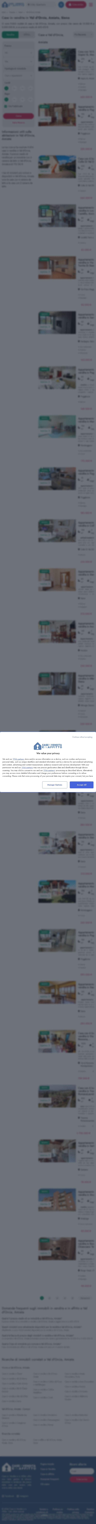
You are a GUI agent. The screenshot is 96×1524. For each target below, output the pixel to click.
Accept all (81, 784)
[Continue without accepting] (82, 737)
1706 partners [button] (18, 759)
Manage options (54, 784)
